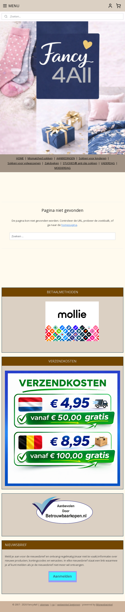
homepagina (69, 225)
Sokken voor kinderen (92, 158)
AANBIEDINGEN (65, 158)
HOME (20, 158)
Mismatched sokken (40, 158)
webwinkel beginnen (68, 604)
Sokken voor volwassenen (24, 163)
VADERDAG (108, 163)
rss (53, 604)
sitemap (44, 604)
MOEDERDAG (62, 168)
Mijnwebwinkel (104, 604)
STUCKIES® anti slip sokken (80, 163)
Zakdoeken (52, 163)
